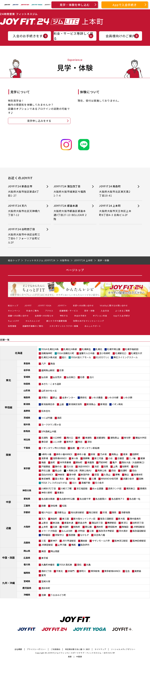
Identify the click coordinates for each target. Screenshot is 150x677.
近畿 (8, 528)
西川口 (70, 437)
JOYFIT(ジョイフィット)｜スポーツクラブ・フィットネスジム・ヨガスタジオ (81, 653)
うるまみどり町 (58, 594)
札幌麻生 (86, 349)
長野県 (27, 410)
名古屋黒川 (100, 498)
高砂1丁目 (46, 571)
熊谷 (80, 441)
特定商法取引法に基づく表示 (77, 649)
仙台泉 (44, 377)
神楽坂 (61, 474)
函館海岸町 (46, 353)
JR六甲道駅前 (69, 540)
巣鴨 (117, 474)
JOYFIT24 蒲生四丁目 (70, 191)
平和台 (83, 478)
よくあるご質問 (122, 310)
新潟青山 (91, 404)
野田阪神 (112, 526)
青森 (53, 363)
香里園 (72, 534)
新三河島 (99, 458)
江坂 (91, 530)
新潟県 (27, 404)
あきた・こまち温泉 (51, 383)
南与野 (127, 437)
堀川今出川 (46, 512)
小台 (110, 458)
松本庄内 (45, 410)
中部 (8, 502)
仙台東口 (71, 377)
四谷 (113, 470)
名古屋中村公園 (67, 498)
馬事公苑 (102, 470)
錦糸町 (79, 462)
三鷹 (94, 478)
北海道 (18, 353)
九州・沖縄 (8, 583)
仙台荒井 (57, 377)
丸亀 (88, 564)
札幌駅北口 (120, 353)
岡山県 (27, 550)
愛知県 (27, 498)
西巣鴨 (86, 458)
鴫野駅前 (112, 522)
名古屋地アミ (118, 498)
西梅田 (125, 526)
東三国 (65, 518)
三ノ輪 (132, 458)
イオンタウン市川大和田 (53, 448)
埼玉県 (27, 439)
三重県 (27, 505)
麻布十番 (81, 454)
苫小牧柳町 (104, 353)
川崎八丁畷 (66, 488)
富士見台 (59, 478)
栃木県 (27, 424)
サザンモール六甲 (101, 540)
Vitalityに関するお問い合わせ (114, 305)
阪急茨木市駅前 (106, 530)
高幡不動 (85, 482)
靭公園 (88, 526)
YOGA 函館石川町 (65, 353)
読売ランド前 (114, 488)
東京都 (27, 468)
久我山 (107, 474)
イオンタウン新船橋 (89, 448)
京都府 (27, 512)
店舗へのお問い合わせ (18, 315)
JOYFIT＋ (62, 305)
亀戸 (114, 462)
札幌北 (99, 349)
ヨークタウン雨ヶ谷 (51, 424)
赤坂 (93, 454)
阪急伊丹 (85, 544)
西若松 (83, 397)
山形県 (27, 390)
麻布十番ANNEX (64, 454)
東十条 (75, 458)
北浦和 (44, 437)
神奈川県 (26, 490)
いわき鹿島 (97, 397)
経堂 (136, 466)
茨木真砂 (123, 530)
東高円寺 (85, 474)
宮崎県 (27, 581)
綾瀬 (142, 458)
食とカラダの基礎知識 (56, 320)
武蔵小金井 (128, 478)
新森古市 (82, 522)
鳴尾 (73, 544)
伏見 (105, 512)
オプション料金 (100, 315)
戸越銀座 (45, 466)
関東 (8, 455)
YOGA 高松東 (65, 564)
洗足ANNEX (84, 466)
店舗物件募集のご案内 (32, 326)
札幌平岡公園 (113, 349)
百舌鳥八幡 (99, 534)
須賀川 (44, 397)
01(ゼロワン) (102, 357)
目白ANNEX (47, 474)
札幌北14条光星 (49, 357)
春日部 (44, 441)
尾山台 (58, 470)
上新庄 (44, 522)
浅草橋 (44, 458)
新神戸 (54, 540)
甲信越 (8, 407)
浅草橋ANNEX (60, 458)
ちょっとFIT (13, 320)
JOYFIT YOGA (44, 305)
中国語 (79, 656)
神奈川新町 (46, 492)
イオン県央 (117, 404)
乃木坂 (103, 454)
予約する (64, 315)
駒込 (127, 474)
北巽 (55, 526)
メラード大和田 (49, 530)
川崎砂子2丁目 (48, 488)
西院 (114, 512)
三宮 (43, 540)
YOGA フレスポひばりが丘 (54, 482)
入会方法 (105, 310)
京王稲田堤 (82, 488)
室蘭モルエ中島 (87, 353)
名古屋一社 (134, 498)
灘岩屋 (84, 540)
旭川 (64, 357)
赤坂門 (71, 571)
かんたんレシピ (33, 320)
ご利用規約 (55, 649)
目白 (134, 470)
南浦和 (88, 437)
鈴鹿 (43, 505)
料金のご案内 (32, 310)
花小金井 (99, 482)
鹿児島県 (26, 587)
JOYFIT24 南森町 (116, 191)
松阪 (64, 505)
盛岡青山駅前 (48, 370)
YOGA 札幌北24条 (50, 349)
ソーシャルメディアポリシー (123, 649)
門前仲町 (103, 462)
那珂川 (82, 571)
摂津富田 (45, 534)
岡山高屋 (55, 551)
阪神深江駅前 (121, 540)
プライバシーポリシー (36, 649)
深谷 (89, 441)
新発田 (103, 404)
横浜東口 (130, 488)
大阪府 (27, 526)
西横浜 (143, 488)
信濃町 (124, 470)
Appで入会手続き (125, 5)
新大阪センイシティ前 (84, 518)
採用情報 (12, 326)
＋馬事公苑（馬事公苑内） (80, 470)
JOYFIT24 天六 (25, 210)
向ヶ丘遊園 (97, 488)
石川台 (70, 466)
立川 (74, 482)
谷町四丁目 (138, 522)
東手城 (44, 557)
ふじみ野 (57, 441)
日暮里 (121, 458)
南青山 (115, 454)
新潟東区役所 (75, 404)
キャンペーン (14, 310)
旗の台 (58, 466)
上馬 (115, 466)
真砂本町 (45, 588)
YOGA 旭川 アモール (81, 357)
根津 (125, 454)
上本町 (44, 526)
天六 (43, 518)
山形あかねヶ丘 (49, 390)
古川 (92, 377)
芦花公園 (45, 470)
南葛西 (90, 462)
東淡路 (56, 522)
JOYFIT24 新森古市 (25, 191)
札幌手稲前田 (131, 349)
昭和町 (77, 526)
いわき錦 (127, 397)
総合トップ (13, 305)
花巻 (61, 370)
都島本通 (68, 522)
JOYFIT (28, 305)
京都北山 (61, 512)
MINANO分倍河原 (109, 478)
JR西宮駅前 (47, 544)
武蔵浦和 (101, 437)
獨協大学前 (140, 437)
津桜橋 (54, 505)
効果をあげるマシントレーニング (88, 320)
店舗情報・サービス (68, 310)
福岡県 (27, 572)
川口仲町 (57, 437)
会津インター (68, 397)
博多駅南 (95, 571)
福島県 (27, 397)
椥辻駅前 (93, 512)
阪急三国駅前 (106, 518)
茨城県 (27, 417)
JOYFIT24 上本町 (116, 210)
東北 (8, 380)
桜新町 (125, 466)
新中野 (72, 474)
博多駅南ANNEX (112, 571)
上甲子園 (62, 544)
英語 (70, 656)
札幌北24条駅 (70, 349)
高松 (79, 564)
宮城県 (27, 376)
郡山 (55, 397)
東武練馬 (45, 478)
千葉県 (27, 447)
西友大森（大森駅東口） (134, 462)
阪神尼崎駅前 (139, 540)
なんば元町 (67, 530)
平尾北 (59, 571)
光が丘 (72, 478)
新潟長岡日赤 (48, 404)
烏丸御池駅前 (77, 512)
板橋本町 (138, 474)
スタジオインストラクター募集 (63, 326)
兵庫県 (27, 542)
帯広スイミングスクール (126, 357)
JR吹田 (81, 530)
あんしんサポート (93, 326)
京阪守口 (59, 534)
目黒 (106, 466)
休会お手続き (80, 315)
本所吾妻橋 (65, 462)
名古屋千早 (85, 498)
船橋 (72, 448)
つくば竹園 (46, 417)
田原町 (135, 454)
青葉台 (60, 492)
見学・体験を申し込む (75, 5)
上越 (61, 404)
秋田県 (27, 383)
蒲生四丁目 (97, 522)
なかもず (84, 534)
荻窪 (97, 474)
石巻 (82, 377)
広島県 (27, 557)
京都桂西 (125, 512)
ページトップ (75, 270)
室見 (43, 575)
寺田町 (65, 526)
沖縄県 (27, 594)
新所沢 (70, 441)
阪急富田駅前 (139, 530)
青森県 (27, 363)
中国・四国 (8, 557)
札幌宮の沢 (136, 353)
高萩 (59, 417)
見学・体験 (89, 310)
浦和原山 (114, 437)
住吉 (127, 571)
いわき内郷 (113, 397)
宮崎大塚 (45, 581)
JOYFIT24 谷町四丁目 (25, 235)
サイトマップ (100, 649)
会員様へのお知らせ (44, 315)
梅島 (43, 462)
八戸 (43, 363)
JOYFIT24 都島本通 (70, 212)
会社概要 (18, 649)
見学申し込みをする (39, 121)
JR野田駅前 (139, 526)
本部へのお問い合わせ (83, 305)
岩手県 (27, 370)
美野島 (138, 571)
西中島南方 (135, 518)
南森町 (54, 518)
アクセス (49, 310)
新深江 (124, 522)
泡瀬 (43, 594)
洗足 (97, 466)
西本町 (100, 526)
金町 (53, 462)
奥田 (43, 551)
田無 (141, 478)
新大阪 (121, 518)
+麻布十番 (46, 454)
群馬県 (27, 431)
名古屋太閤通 (48, 498)
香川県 (27, 564)
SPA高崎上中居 (48, 431)
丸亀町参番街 (48, 564)
